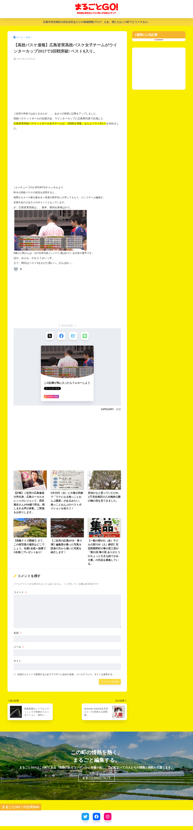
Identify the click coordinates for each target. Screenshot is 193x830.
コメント (20, 592)
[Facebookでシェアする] (61, 336)
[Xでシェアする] (49, 336)
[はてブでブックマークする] (73, 336)
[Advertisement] (67, 87)
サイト (17, 661)
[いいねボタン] (16, 269)
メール (19, 647)
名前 (18, 633)
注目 (118, 409)
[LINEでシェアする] (85, 336)
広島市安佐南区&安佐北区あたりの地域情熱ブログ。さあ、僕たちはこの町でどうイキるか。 (96, 22)
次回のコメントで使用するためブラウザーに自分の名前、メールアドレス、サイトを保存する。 (66, 674)
